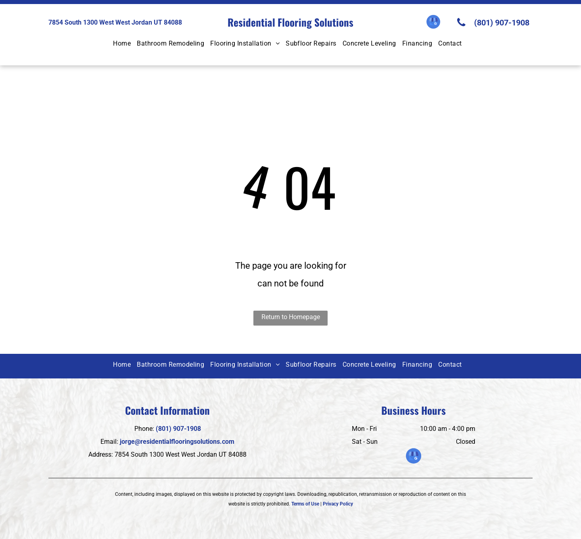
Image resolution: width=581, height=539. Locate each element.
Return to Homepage (290, 317)
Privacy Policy (338, 504)
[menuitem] (125, 44)
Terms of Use (305, 504)
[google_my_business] (433, 23)
